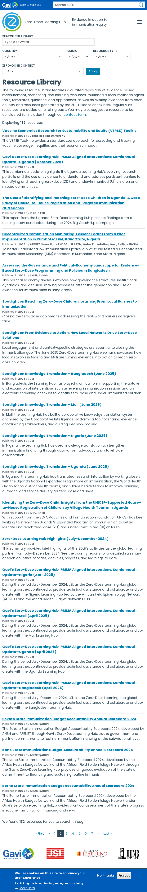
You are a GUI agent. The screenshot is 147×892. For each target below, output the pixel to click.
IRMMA (72, 51)
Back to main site (30, 4)
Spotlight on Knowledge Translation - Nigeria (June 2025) (54, 435)
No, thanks (105, 877)
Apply (141, 4)
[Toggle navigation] (139, 22)
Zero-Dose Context (18, 66)
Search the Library (17, 36)
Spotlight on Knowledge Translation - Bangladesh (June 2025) (59, 373)
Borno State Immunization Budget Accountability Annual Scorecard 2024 (68, 785)
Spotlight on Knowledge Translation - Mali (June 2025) (52, 404)
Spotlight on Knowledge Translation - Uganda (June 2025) (55, 466)
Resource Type (105, 51)
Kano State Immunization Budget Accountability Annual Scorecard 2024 (67, 749)
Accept (124, 878)
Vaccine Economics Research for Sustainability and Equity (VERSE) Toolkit (69, 130)
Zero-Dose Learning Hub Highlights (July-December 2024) (55, 538)
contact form (75, 114)
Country (9, 51)
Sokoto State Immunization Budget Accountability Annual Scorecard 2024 (69, 718)
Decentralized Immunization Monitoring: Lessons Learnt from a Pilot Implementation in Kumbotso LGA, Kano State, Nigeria (63, 237)
